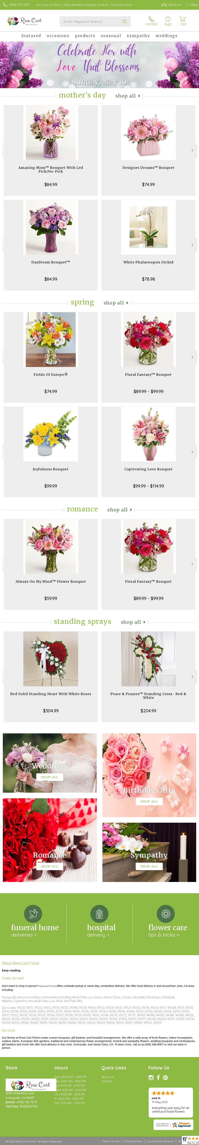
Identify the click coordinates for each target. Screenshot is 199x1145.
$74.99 (148, 184)
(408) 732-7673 (19, 5)
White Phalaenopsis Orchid (148, 262)
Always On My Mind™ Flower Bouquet (51, 581)
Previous (6, 150)
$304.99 (51, 710)
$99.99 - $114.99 (148, 486)
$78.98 (148, 279)
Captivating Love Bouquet (148, 469)
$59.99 (50, 598)
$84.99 (50, 184)
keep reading (11, 970)
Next (193, 150)
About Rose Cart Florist (20, 963)
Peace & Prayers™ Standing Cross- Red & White (148, 696)
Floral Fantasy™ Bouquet (148, 374)
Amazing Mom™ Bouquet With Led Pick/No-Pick (50, 169)
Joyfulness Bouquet (51, 469)
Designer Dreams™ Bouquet (149, 167)
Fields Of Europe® (51, 374)
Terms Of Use (111, 1141)
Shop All (126, 96)
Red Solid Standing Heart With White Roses (50, 694)
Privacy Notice (133, 1141)
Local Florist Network (160, 1141)
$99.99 (50, 486)
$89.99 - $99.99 (148, 391)
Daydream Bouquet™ (50, 262)
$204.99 (148, 710)
